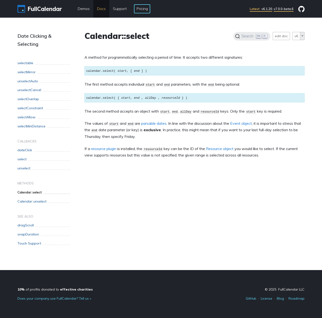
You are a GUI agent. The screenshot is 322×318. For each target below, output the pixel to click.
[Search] (251, 36)
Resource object (219, 148)
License (266, 298)
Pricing (142, 8)
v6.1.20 (261, 9)
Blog (280, 298)
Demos (84, 8)
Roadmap (297, 298)
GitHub (251, 298)
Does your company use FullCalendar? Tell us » (54, 298)
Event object (241, 123)
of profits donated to (55, 289)
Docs (101, 8)
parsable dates (154, 123)
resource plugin (103, 148)
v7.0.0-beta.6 (284, 9)
